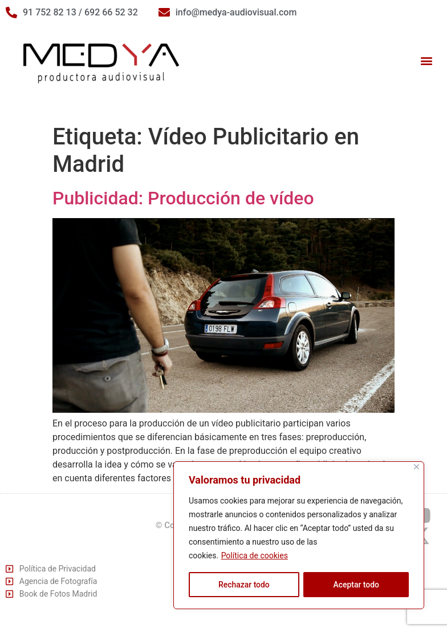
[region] (298, 535)
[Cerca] (416, 467)
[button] (426, 60)
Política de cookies (254, 556)
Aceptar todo (356, 584)
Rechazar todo (244, 584)
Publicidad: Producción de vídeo (183, 198)
